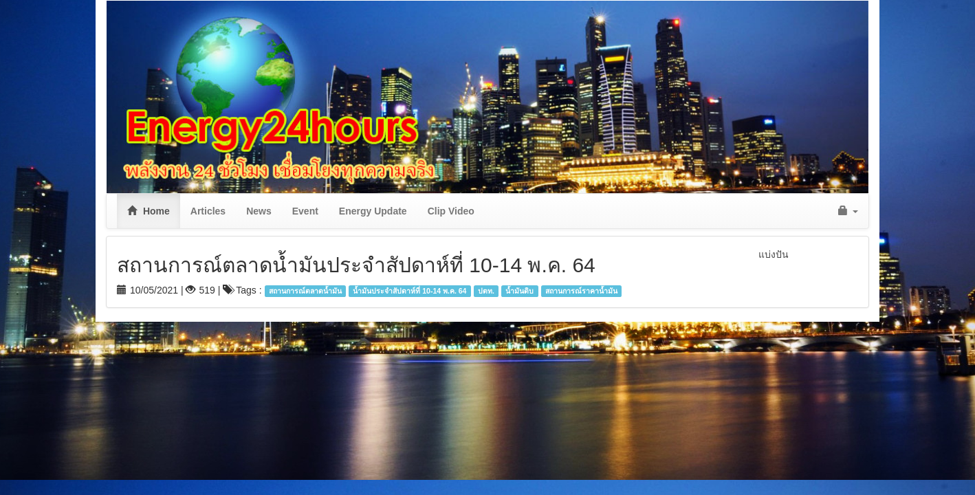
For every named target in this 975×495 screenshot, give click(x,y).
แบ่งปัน (773, 254)
